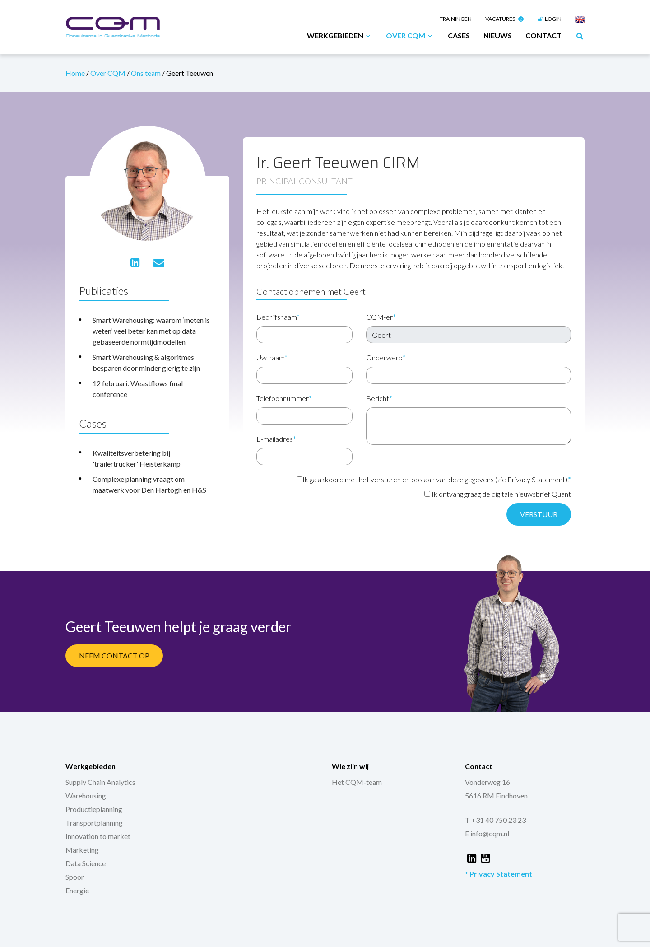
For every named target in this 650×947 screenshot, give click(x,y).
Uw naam (272, 357)
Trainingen (456, 18)
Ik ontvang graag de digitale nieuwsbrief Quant (497, 494)
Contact (543, 35)
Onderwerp (385, 357)
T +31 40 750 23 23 (495, 820)
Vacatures (504, 18)
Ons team (146, 73)
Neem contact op (114, 655)
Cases (459, 35)
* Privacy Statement (498, 873)
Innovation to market (97, 836)
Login (549, 18)
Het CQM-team (357, 782)
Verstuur (538, 514)
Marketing (82, 849)
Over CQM (410, 35)
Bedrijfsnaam (278, 317)
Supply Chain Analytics (100, 782)
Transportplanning (94, 822)
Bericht (379, 398)
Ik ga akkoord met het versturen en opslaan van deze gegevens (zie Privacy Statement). (434, 479)
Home (75, 73)
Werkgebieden (339, 35)
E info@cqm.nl (487, 833)
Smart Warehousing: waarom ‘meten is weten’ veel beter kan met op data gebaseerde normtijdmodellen (151, 331)
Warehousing (85, 795)
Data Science (85, 863)
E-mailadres (276, 438)
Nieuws (497, 35)
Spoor (74, 876)
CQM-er (381, 317)
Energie (77, 890)
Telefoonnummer (284, 398)
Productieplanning (93, 809)
